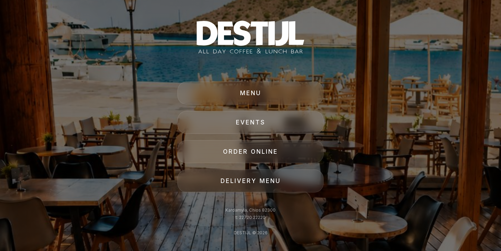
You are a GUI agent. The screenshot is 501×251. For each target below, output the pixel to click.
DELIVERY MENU (251, 180)
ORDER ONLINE (250, 151)
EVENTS (250, 122)
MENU (250, 93)
